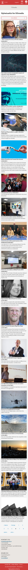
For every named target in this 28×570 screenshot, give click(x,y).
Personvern (19, 566)
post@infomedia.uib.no (6, 541)
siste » (12, 532)
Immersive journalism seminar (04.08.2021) (12, 217)
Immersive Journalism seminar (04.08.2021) (12, 106)
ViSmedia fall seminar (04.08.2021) (10, 192)
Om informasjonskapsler (10, 566)
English (17, 2)
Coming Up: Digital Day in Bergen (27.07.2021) (12, 516)
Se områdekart (4, 558)
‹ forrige (13, 525)
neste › (5, 532)
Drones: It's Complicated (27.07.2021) (10, 409)
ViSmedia (14, 7)
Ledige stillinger (14, 564)
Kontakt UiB (7, 564)
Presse (20, 564)
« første (6, 525)
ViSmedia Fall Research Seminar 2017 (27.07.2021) (13, 491)
